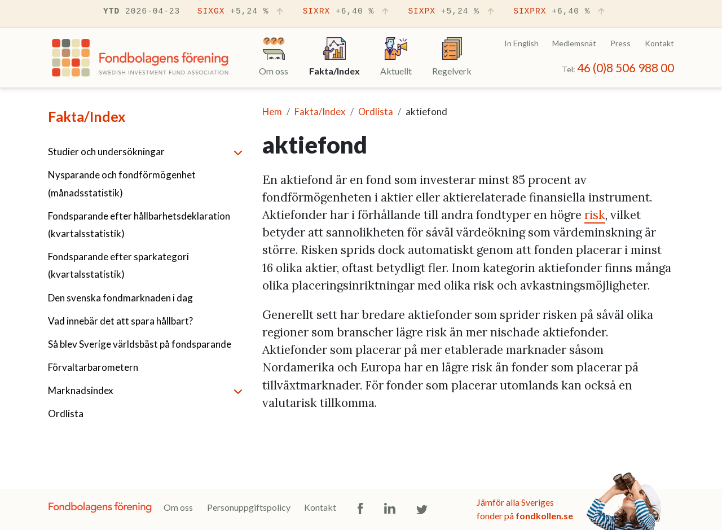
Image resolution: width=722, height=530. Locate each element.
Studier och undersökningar (106, 151)
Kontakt (659, 43)
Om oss (178, 507)
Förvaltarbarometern (93, 367)
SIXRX (347, 12)
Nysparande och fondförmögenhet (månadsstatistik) (122, 183)
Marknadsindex (80, 390)
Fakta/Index (86, 116)
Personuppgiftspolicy (248, 507)
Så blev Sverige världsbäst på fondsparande (139, 344)
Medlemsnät (574, 43)
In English (521, 43)
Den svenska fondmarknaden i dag (120, 298)
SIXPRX (560, 12)
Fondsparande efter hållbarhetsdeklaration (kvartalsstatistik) (139, 224)
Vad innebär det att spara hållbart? (120, 321)
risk (594, 214)
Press (620, 43)
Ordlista (65, 413)
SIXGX (241, 12)
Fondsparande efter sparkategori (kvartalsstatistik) (118, 265)
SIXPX (452, 12)
